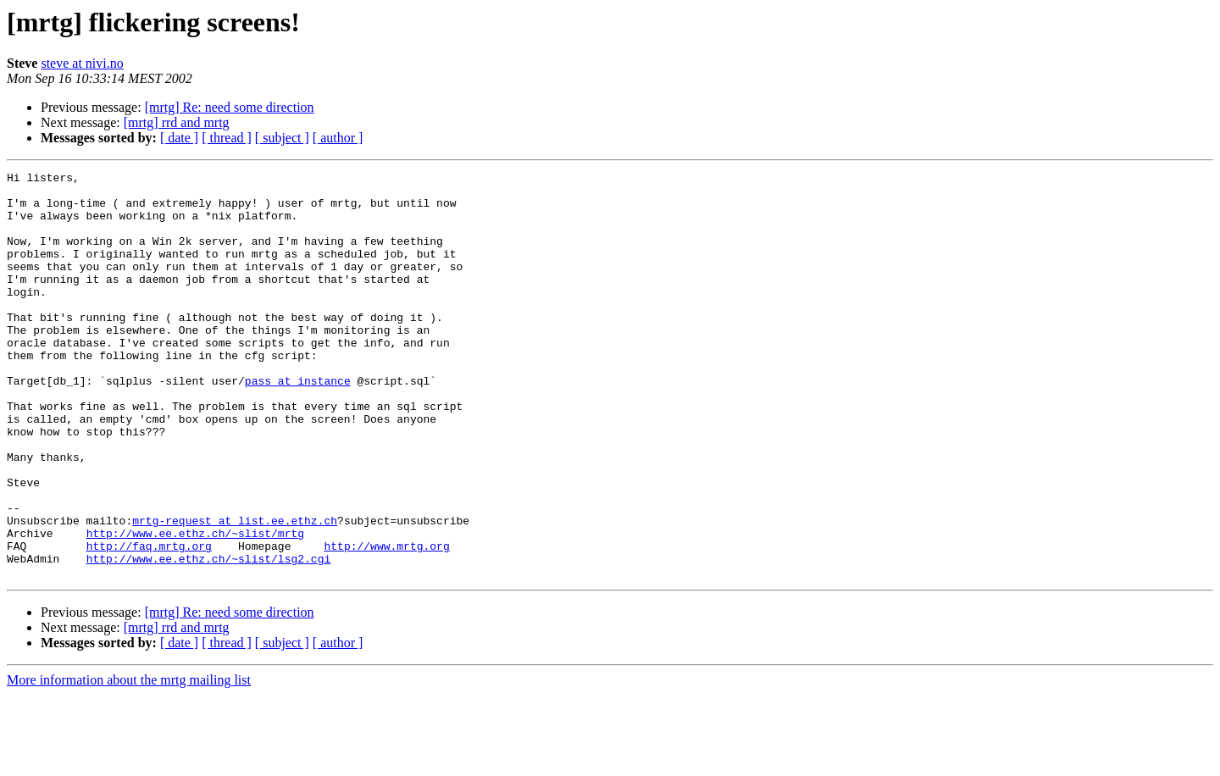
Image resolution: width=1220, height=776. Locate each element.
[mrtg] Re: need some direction (229, 107)
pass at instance (298, 423)
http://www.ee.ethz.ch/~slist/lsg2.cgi (208, 637)
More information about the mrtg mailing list (129, 761)
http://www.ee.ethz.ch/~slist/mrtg (195, 606)
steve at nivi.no (82, 63)
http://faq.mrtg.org (149, 621)
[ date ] (179, 137)
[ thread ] (227, 137)
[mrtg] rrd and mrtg (177, 122)
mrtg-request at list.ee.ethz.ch (234, 591)
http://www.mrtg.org (386, 621)
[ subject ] (282, 137)
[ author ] (338, 137)
